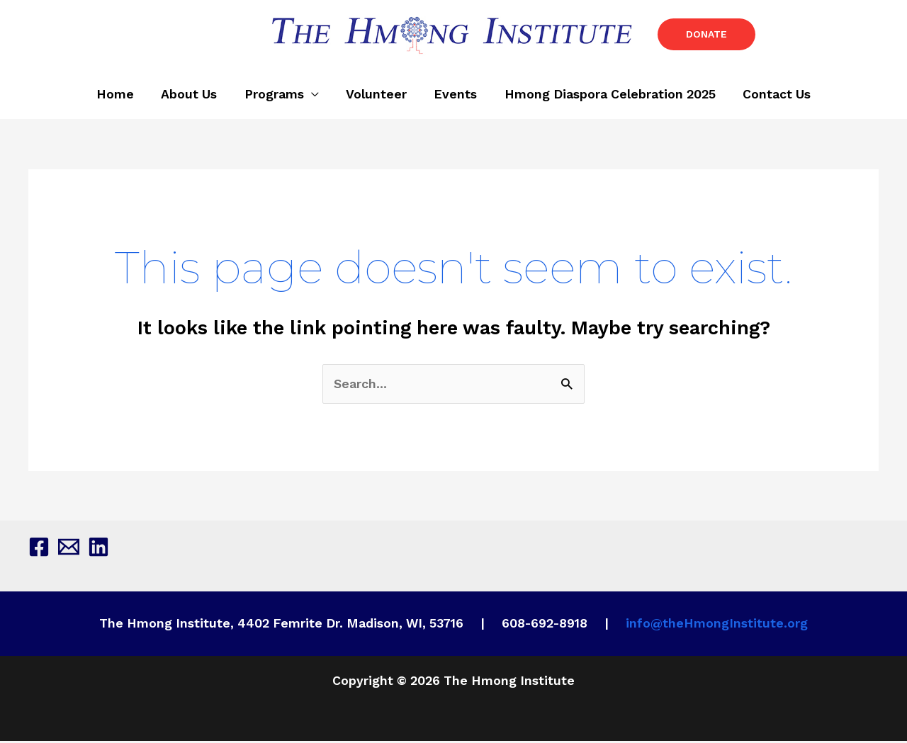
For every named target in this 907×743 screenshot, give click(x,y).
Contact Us (770, 97)
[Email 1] (68, 549)
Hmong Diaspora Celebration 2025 (605, 97)
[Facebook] (39, 549)
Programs (276, 97)
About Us (193, 97)
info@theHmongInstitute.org (717, 626)
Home (121, 97)
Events (453, 97)
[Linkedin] (98, 549)
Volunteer (376, 97)
